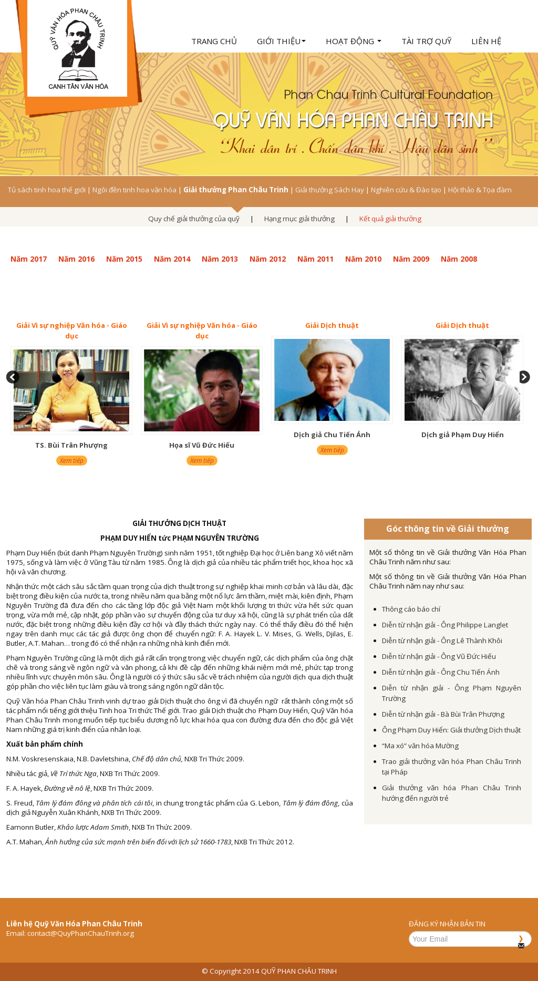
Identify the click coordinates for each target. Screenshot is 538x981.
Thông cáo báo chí (411, 609)
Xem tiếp (72, 460)
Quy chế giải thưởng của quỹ (194, 218)
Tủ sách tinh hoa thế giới (47, 189)
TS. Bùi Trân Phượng (71, 445)
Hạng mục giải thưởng (299, 218)
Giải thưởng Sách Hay (329, 189)
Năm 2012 (268, 259)
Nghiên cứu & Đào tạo (406, 189)
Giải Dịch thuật (332, 325)
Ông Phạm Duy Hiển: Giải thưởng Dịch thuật (451, 730)
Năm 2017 (29, 259)
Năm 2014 (172, 259)
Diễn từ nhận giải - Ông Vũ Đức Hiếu (439, 656)
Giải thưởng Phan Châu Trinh (235, 189)
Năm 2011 (315, 259)
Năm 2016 (76, 259)
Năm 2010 (363, 259)
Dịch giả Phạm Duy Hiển (462, 434)
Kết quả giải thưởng (390, 218)
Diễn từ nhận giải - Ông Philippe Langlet (445, 624)
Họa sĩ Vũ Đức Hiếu (201, 445)
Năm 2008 (459, 259)
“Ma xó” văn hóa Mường (420, 745)
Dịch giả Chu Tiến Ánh (332, 434)
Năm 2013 (220, 259)
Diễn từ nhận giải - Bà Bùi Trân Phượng (443, 714)
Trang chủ (214, 41)
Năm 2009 (411, 259)
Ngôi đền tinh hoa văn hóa (134, 189)
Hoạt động (353, 41)
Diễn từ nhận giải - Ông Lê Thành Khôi (442, 640)
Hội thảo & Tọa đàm (480, 189)
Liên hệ (486, 41)
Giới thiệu (281, 41)
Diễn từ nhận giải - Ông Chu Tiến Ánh (441, 672)
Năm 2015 (124, 259)
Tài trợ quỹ (426, 41)
